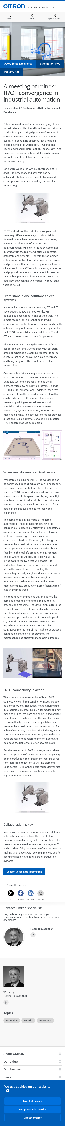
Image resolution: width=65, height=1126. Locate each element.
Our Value (10, 1061)
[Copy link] (40, 893)
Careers (8, 1077)
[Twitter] (10, 893)
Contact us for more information (24, 871)
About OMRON (13, 1054)
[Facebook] (20, 893)
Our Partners (12, 1069)
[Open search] (52, 6)
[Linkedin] (30, 893)
